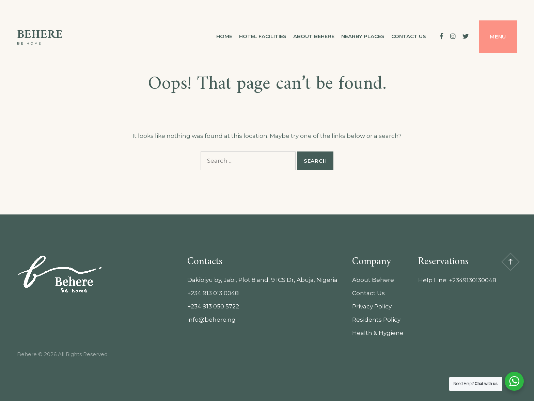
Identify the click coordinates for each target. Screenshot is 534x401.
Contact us (408, 36)
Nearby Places (362, 36)
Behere (40, 35)
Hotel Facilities (262, 36)
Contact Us (368, 293)
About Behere (313, 36)
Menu (498, 36)
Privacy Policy (372, 306)
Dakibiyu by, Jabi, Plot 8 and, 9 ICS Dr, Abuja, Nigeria (262, 279)
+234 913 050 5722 (213, 306)
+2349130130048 (472, 280)
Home (224, 36)
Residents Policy (376, 319)
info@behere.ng (211, 319)
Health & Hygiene (378, 333)
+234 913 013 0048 (213, 293)
